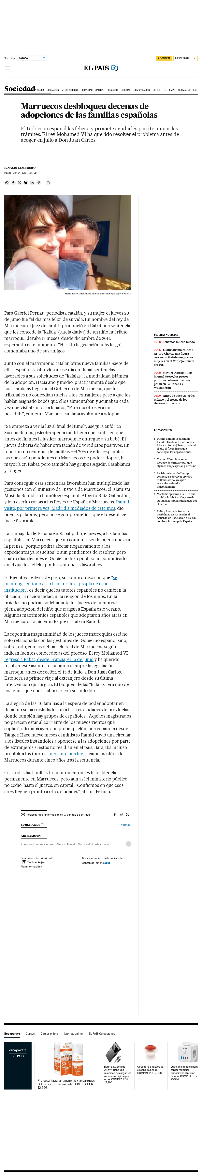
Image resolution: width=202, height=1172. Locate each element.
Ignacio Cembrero (20, 168)
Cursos (30, 1033)
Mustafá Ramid (66, 844)
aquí (107, 862)
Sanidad (99, 90)
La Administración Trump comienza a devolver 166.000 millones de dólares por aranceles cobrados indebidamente (174, 480)
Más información (31, 866)
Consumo (113, 90)
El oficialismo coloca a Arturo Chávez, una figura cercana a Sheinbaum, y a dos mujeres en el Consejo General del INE (174, 357)
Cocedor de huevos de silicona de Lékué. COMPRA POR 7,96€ (150, 1070)
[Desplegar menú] (7, 68)
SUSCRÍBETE (163, 58)
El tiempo (170, 90)
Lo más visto (163, 430)
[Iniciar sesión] (185, 58)
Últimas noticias (187, 90)
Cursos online (49, 1033)
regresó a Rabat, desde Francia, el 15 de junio (49, 659)
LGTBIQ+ (157, 90)
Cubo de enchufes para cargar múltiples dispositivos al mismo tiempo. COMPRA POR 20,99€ (184, 1073)
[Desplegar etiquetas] (128, 844)
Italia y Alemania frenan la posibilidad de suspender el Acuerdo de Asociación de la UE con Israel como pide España (176, 516)
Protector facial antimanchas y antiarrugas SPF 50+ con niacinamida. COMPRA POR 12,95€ (66, 1084)
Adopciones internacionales (37, 844)
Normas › (126, 824)
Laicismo (126, 90)
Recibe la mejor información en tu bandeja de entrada (58, 814)
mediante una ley (65, 753)
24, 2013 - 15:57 (25, 173)
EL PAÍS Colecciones (102, 1033)
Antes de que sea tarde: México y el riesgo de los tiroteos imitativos (174, 399)
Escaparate (12, 1033)
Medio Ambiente (70, 90)
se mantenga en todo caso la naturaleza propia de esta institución (60, 584)
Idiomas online (73, 1033)
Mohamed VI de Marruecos (94, 844)
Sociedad (19, 89)
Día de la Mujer (35, 90)
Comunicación (142, 90)
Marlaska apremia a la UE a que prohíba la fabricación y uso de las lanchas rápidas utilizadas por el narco (177, 499)
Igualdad (87, 90)
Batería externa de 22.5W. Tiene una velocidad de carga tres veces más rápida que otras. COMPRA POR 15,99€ (117, 1074)
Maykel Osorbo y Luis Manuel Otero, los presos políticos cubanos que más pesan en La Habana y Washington (173, 380)
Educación (53, 90)
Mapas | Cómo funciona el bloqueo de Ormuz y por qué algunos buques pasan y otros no (176, 462)
